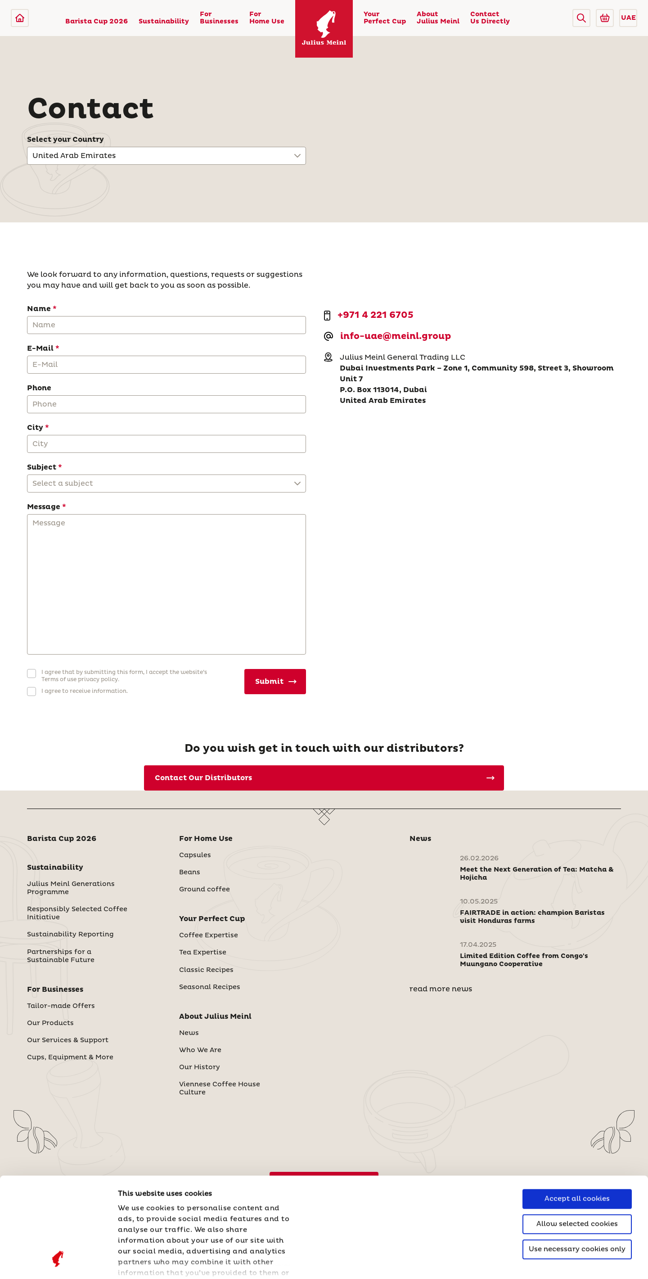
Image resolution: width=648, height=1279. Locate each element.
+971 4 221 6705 (376, 316)
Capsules (195, 855)
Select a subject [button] (62, 483)
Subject (41, 467)
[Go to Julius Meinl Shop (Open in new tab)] (605, 18)
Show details (142, 1261)
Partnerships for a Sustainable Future (60, 956)
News (189, 1033)
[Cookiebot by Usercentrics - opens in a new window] (58, 1261)
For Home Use (266, 18)
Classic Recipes (206, 970)
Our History (199, 1067)
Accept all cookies (577, 1109)
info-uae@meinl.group (395, 336)
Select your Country (65, 139)
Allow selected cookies (577, 1134)
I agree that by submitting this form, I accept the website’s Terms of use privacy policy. (124, 676)
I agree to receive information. (84, 691)
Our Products (50, 1023)
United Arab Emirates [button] (74, 155)
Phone (39, 388)
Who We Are (200, 1050)
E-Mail (40, 348)
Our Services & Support (67, 1040)
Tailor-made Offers (61, 1006)
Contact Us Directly (490, 18)
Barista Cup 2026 (96, 22)
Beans (189, 872)
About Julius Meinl (438, 18)
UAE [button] (628, 18)
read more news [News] (441, 989)
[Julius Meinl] (20, 18)
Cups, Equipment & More (70, 1057)
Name (39, 308)
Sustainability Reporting (70, 935)
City (35, 427)
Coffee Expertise (208, 935)
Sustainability (164, 22)
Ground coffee (204, 890)
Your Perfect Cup (385, 18)
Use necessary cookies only (577, 1160)
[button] (581, 18)
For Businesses (219, 18)
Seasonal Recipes (209, 987)
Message (43, 507)
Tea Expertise (202, 953)
